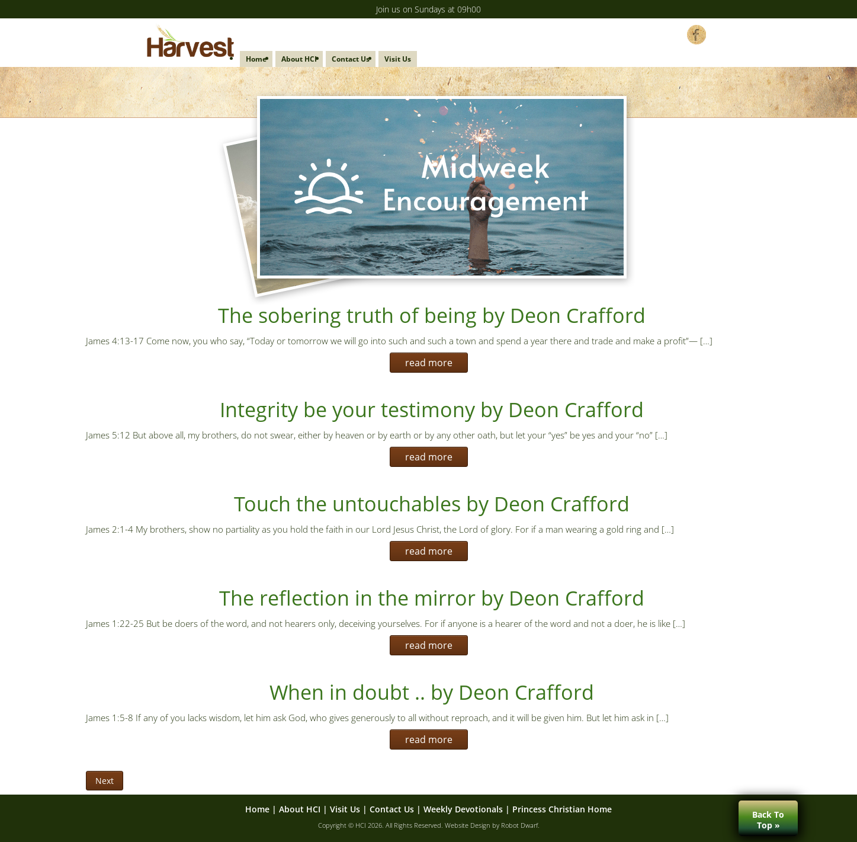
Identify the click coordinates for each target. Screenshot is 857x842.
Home (256, 59)
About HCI (299, 59)
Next (104, 780)
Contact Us (351, 59)
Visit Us (397, 59)
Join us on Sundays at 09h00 (428, 9)
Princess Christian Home (562, 809)
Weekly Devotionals (463, 809)
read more (428, 362)
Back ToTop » (768, 820)
